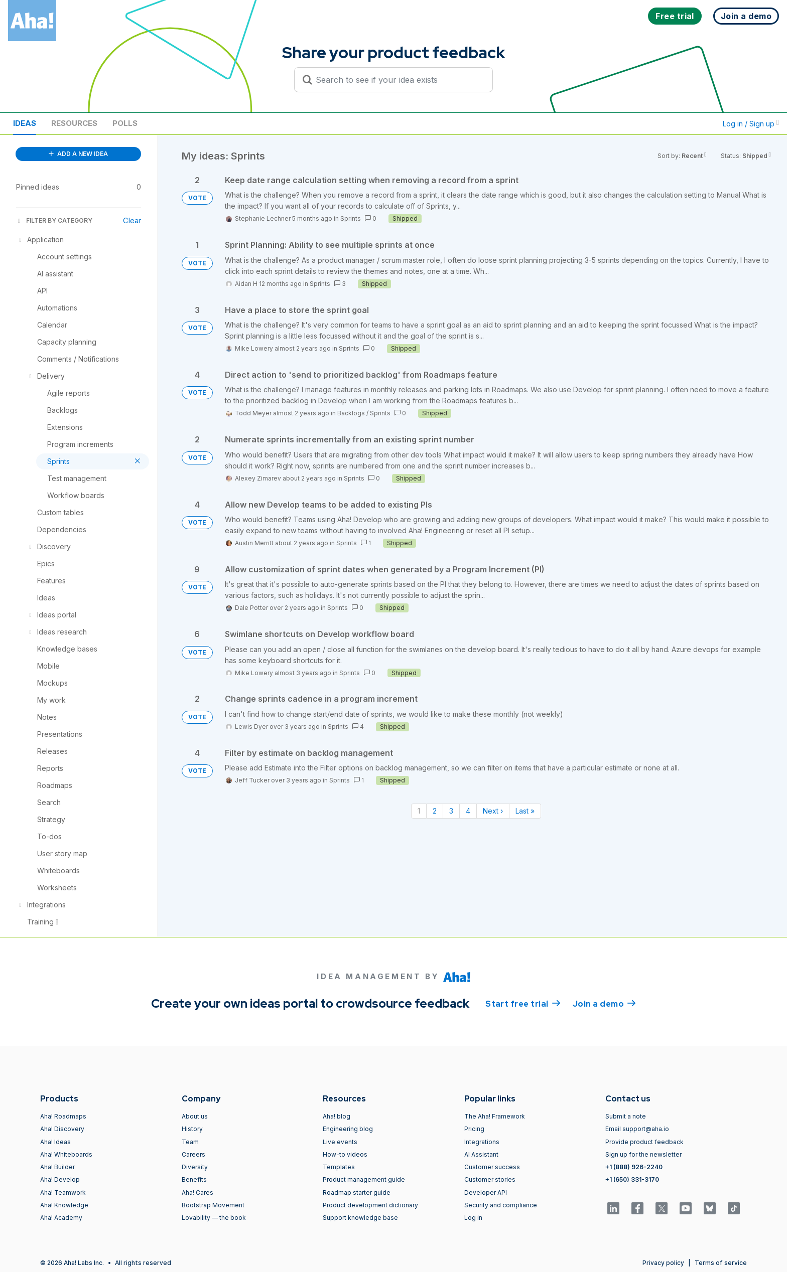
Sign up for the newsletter (643, 1154)
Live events (340, 1142)
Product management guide (364, 1179)
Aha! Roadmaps (63, 1116)
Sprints (350, 218)
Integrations (481, 1142)
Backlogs (351, 413)
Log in (473, 1217)
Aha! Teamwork (63, 1192)
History (192, 1129)
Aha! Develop (60, 1179)
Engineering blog (348, 1129)
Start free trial (523, 1003)
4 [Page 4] (468, 811)
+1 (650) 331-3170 (632, 1179)
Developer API (485, 1192)
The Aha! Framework (494, 1116)
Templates (339, 1167)
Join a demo (604, 1003)
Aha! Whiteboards (66, 1154)
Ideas (24, 123)
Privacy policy (663, 1262)
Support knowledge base (360, 1217)
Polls (125, 123)
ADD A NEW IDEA (78, 153)
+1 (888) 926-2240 (634, 1167)
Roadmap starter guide (356, 1192)
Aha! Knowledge (64, 1205)
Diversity (195, 1167)
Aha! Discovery (62, 1129)
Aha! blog (336, 1116)
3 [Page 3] (451, 811)
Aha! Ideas (55, 1142)
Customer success (492, 1167)
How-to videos (345, 1154)
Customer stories (489, 1179)
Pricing (474, 1129)
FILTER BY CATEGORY (54, 220)
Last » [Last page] (525, 811)
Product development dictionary (370, 1205)
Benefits (194, 1179)
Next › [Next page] (493, 811)
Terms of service (721, 1262)
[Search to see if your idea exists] (398, 80)
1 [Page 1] (419, 811)
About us (195, 1116)
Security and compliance (500, 1205)
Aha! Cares (197, 1192)
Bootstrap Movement (213, 1205)
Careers (193, 1154)
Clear (132, 220)
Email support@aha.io (637, 1129)
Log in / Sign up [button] (751, 123)
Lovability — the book (214, 1217)
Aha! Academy (61, 1217)
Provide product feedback (644, 1142)
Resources (74, 123)
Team (190, 1142)
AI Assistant (481, 1154)
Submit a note (625, 1116)
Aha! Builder (57, 1167)
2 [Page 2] (435, 811)
